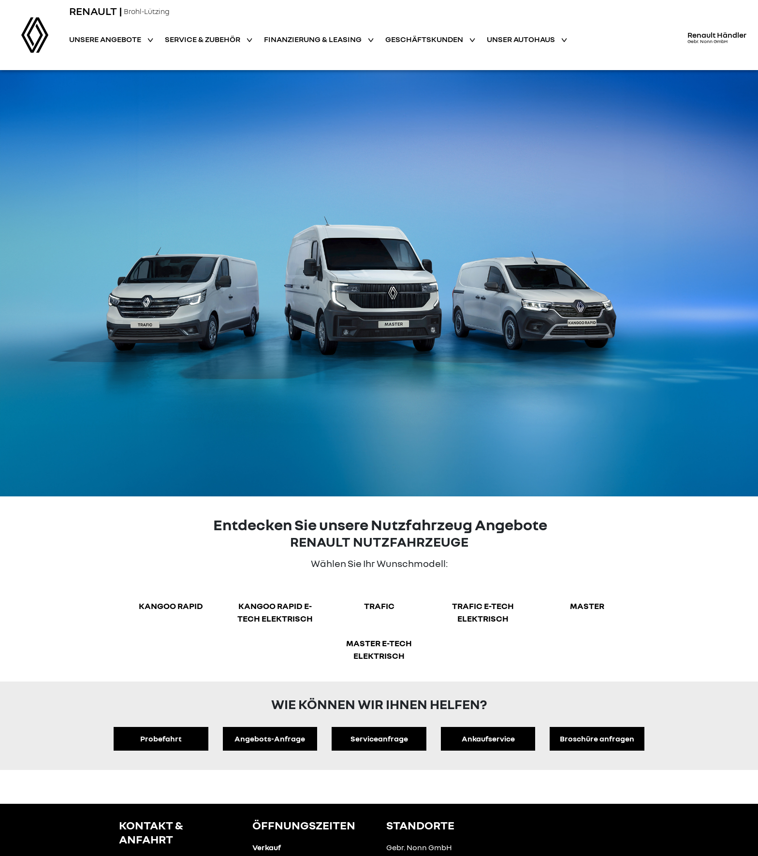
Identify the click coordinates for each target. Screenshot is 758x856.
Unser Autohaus (521, 39)
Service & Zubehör (203, 39)
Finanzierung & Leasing (313, 39)
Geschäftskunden (425, 39)
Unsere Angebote (106, 39)
